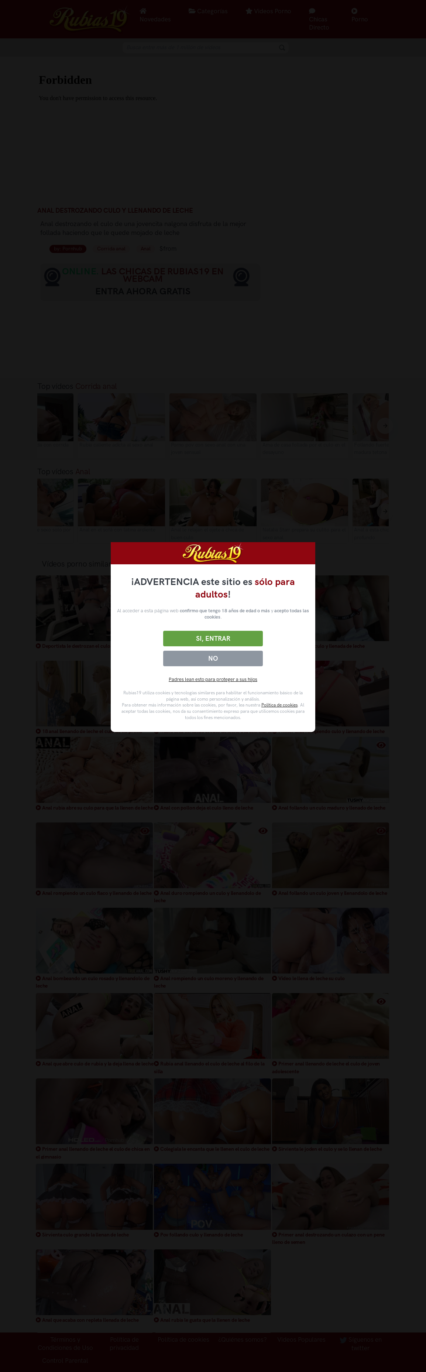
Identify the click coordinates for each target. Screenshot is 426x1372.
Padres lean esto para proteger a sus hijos (213, 679)
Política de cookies (279, 705)
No (213, 658)
